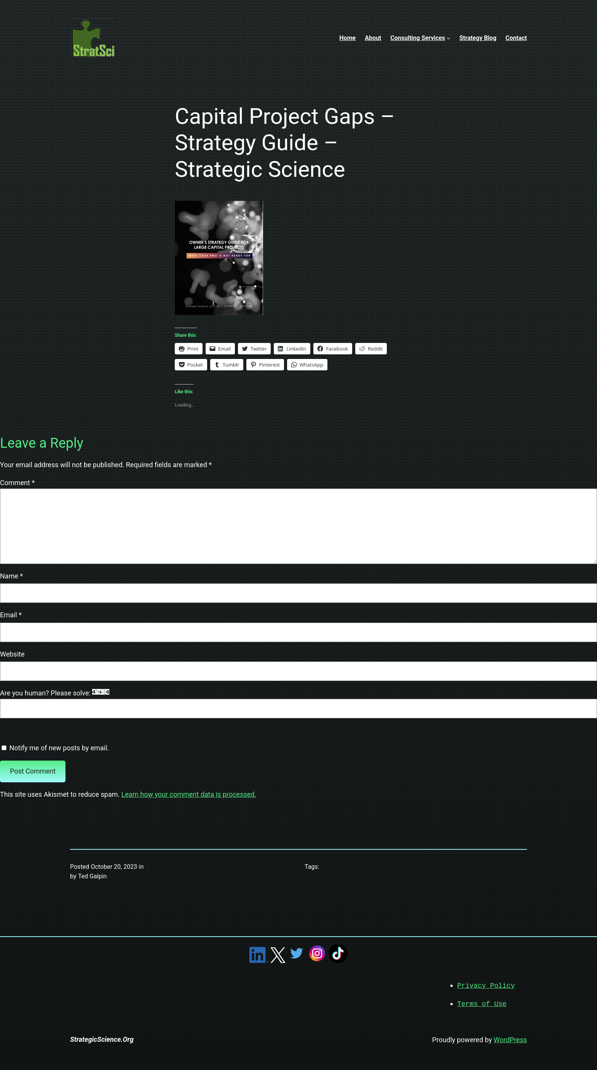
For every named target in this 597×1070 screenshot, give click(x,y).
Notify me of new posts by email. (59, 748)
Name (11, 576)
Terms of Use (482, 1003)
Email (11, 615)
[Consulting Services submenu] (448, 38)
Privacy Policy (486, 985)
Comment (17, 483)
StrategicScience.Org (102, 1039)
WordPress (510, 1039)
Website (12, 654)
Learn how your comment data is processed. (188, 794)
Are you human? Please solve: (298, 703)
